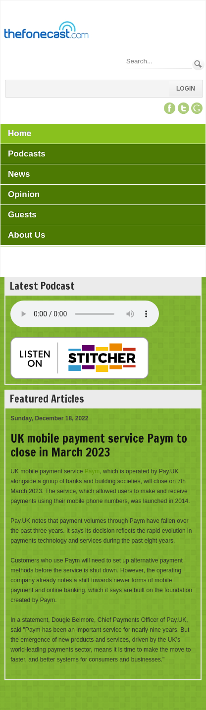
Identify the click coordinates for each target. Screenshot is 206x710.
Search (198, 64)
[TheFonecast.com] (46, 31)
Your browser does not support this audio (84, 314)
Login (185, 88)
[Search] (158, 61)
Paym (92, 471)
